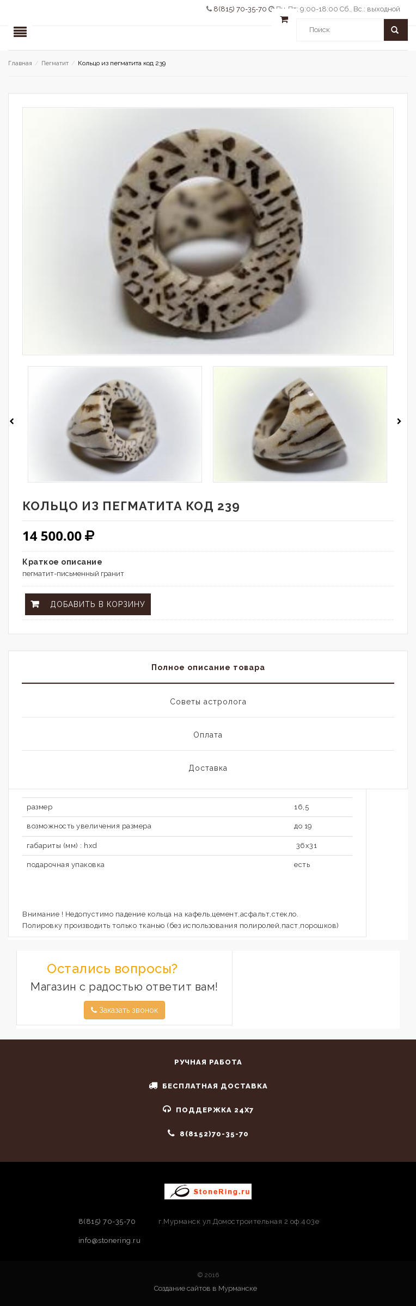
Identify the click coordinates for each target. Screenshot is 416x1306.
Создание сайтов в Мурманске (205, 1288)
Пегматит (55, 63)
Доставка (208, 768)
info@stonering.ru (109, 1240)
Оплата (208, 735)
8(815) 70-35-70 (240, 9)
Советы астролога (208, 701)
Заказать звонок (124, 1010)
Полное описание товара (208, 667)
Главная (20, 63)
